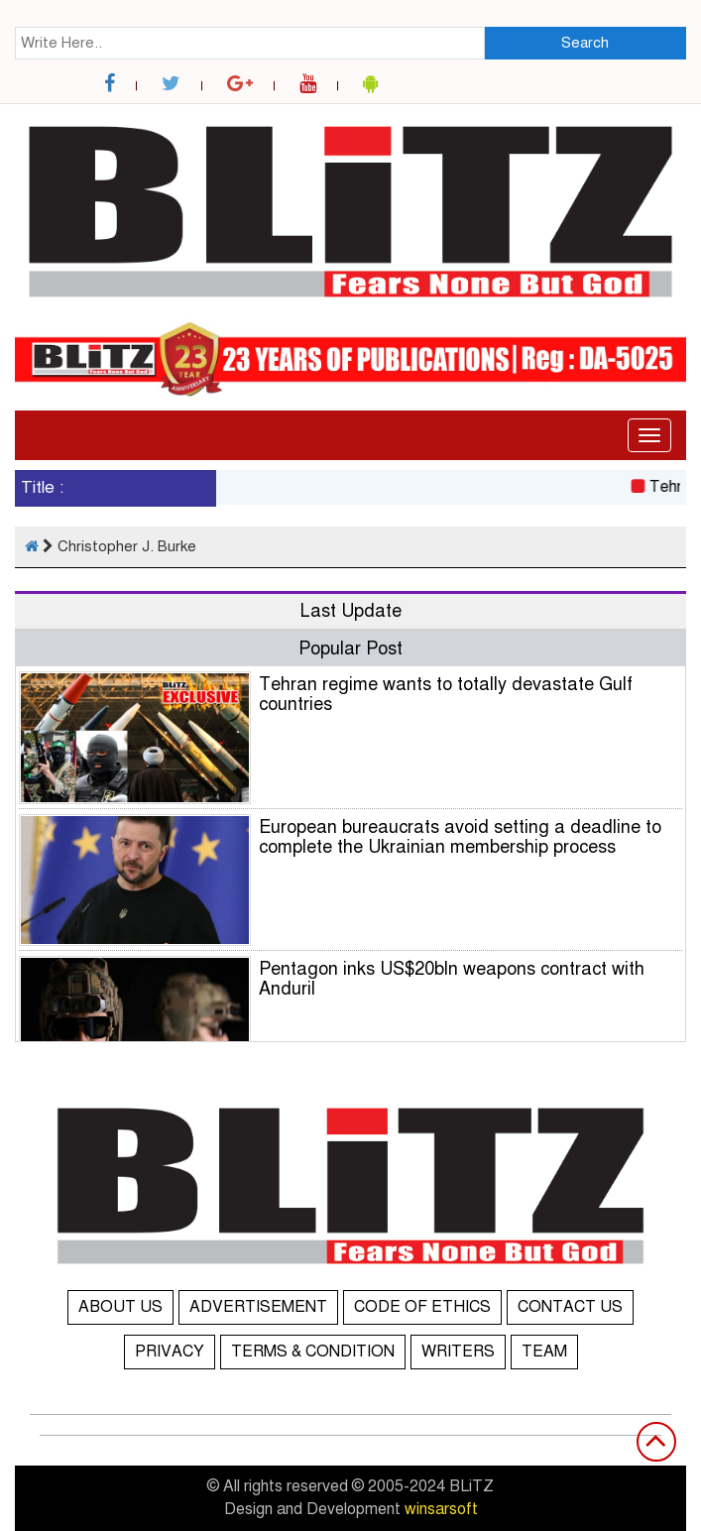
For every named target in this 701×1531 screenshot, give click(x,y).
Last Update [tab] (351, 611)
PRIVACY (169, 1351)
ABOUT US (120, 1307)
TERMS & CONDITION (313, 1351)
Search (585, 43)
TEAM (544, 1351)
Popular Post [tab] (350, 648)
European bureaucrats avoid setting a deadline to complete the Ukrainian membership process (460, 837)
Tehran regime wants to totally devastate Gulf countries (446, 694)
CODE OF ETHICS (422, 1307)
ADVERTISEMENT (258, 1307)
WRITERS (458, 1351)
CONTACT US (570, 1307)
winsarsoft (441, 1509)
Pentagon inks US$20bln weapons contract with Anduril (451, 979)
